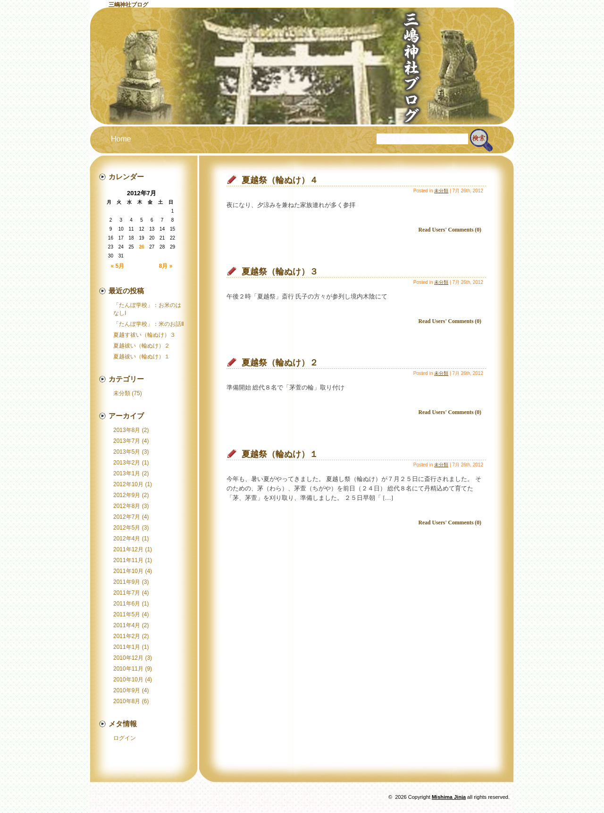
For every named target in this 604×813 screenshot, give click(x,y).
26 (141, 246)
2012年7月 (126, 517)
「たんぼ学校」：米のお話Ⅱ (148, 324)
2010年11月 (128, 668)
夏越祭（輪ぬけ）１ (280, 454)
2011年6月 (126, 603)
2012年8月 (126, 506)
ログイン (124, 738)
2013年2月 (126, 462)
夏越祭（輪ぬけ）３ (280, 271)
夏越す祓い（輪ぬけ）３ (144, 335)
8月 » (166, 266)
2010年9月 (126, 690)
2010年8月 (126, 701)
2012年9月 (126, 495)
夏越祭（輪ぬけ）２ (280, 362)
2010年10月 (128, 679)
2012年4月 (126, 538)
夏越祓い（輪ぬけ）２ (141, 345)
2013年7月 (126, 441)
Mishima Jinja (449, 797)
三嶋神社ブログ (128, 4)
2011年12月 (128, 549)
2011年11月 (128, 560)
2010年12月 (128, 658)
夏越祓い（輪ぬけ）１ (141, 356)
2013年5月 (126, 451)
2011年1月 (126, 647)
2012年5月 (126, 527)
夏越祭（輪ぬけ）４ (280, 180)
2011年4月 (126, 625)
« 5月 (118, 266)
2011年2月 (126, 636)
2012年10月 (128, 484)
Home (121, 139)
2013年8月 (126, 430)
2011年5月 (126, 614)
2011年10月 (128, 571)
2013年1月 (126, 473)
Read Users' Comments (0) (450, 230)
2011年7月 (126, 592)
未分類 (121, 393)
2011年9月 (126, 582)
